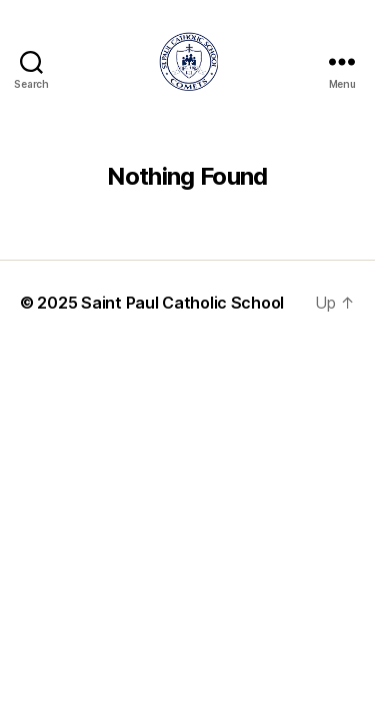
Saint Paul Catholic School (182, 303)
